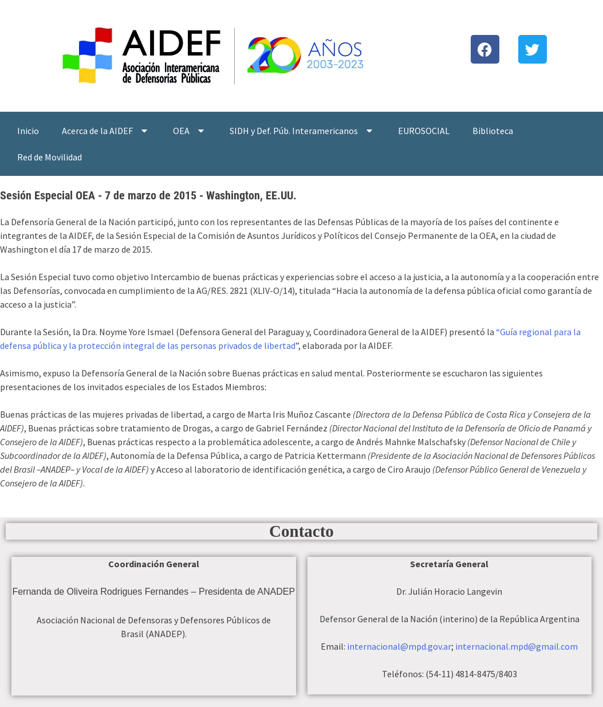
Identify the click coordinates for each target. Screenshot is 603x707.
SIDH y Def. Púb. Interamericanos (302, 130)
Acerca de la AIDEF (106, 130)
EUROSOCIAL (424, 130)
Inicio (28, 130)
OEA (190, 130)
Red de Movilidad (49, 157)
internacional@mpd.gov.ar (399, 646)
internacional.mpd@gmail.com (516, 646)
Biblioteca (492, 130)
